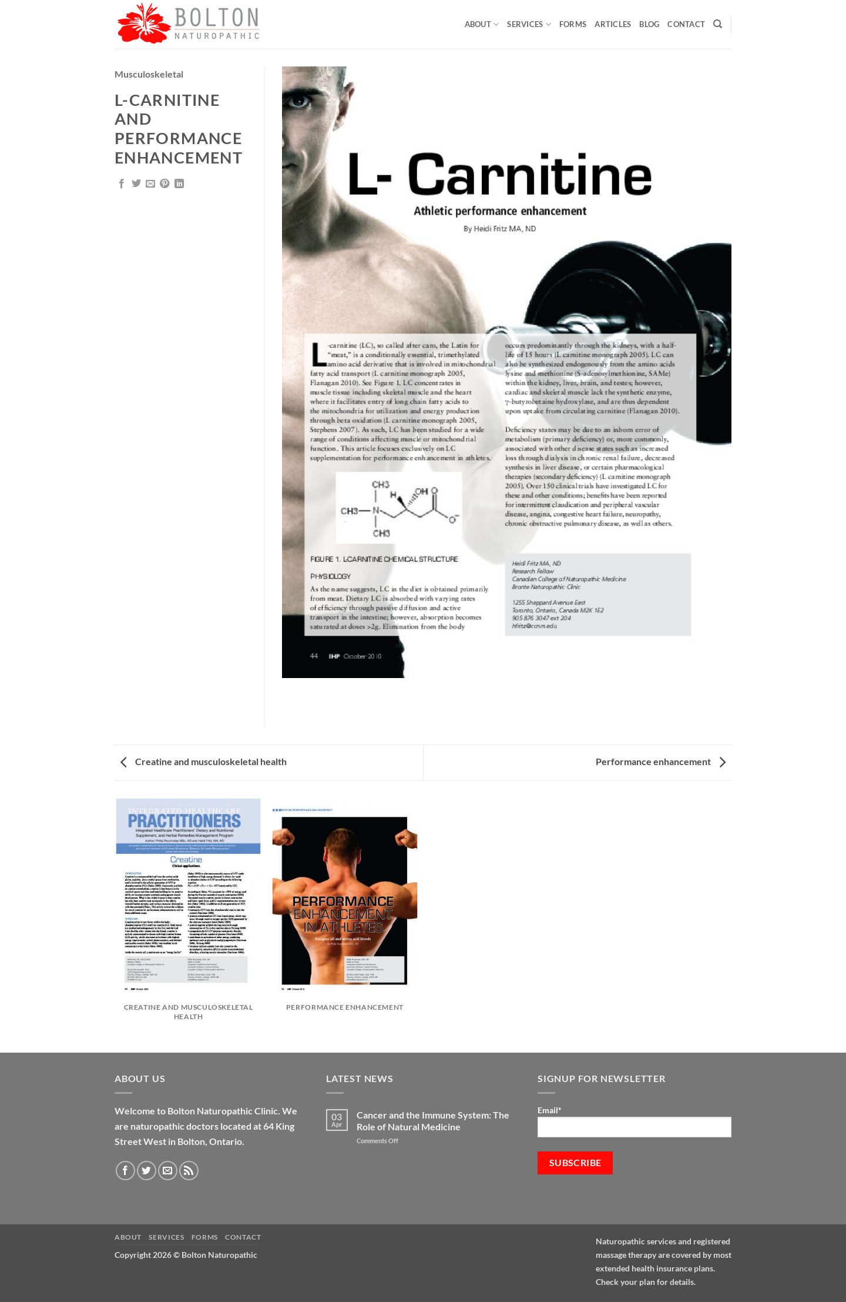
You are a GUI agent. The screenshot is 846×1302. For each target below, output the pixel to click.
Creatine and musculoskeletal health (203, 761)
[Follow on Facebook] (125, 1170)
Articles (613, 24)
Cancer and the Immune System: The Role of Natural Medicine (433, 1120)
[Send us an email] (167, 1170)
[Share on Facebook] (121, 184)
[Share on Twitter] (136, 184)
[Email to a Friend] (150, 184)
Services (529, 24)
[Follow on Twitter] (146, 1170)
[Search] (717, 24)
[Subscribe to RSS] (189, 1170)
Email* (634, 1121)
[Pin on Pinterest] (164, 184)
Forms (572, 24)
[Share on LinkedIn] (179, 184)
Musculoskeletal (149, 73)
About (482, 24)
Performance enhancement (661, 761)
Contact (686, 24)
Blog (649, 24)
